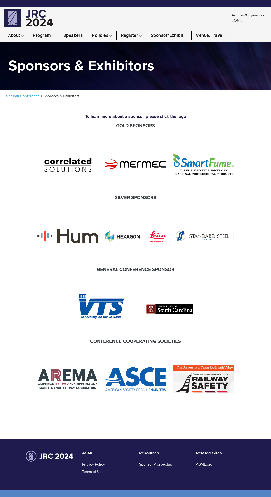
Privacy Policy (93, 464)
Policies (100, 35)
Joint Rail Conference (22, 96)
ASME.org (204, 464)
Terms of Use (92, 471)
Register (129, 35)
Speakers (73, 35)
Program (42, 35)
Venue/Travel (210, 35)
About (14, 35)
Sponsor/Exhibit (167, 35)
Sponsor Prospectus (155, 464)
